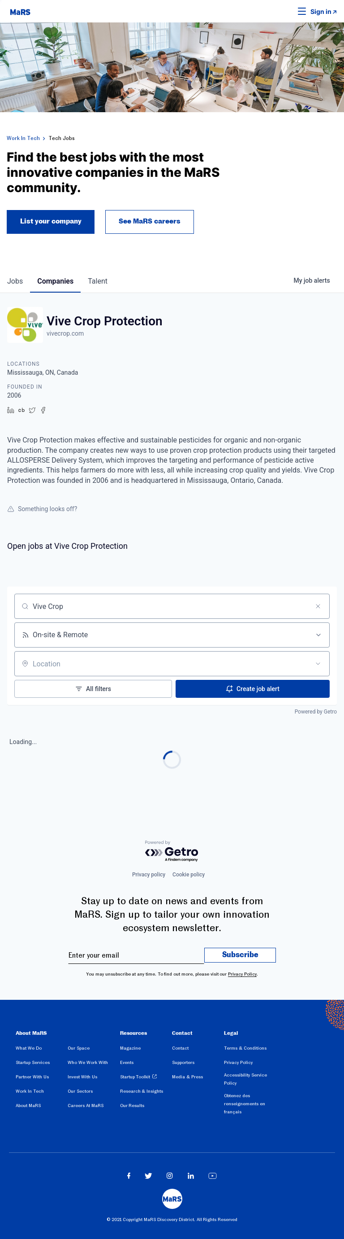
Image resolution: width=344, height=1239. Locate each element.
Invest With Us (82, 1076)
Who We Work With (88, 1062)
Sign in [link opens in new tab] (320, 12)
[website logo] (20, 11)
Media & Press (187, 1076)
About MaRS (28, 1105)
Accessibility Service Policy (245, 1079)
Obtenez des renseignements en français (244, 1103)
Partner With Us (32, 1076)
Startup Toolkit (135, 1076)
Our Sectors (80, 1091)
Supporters (183, 1062)
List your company (51, 222)
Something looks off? (42, 509)
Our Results (132, 1105)
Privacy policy (148, 874)
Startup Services (33, 1062)
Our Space (79, 1048)
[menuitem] (42, 1049)
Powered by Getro (316, 712)
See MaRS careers (150, 222)
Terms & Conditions (245, 1048)
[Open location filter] (318, 664)
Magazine (130, 1048)
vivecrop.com (65, 333)
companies (55, 281)
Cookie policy (188, 874)
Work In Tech (23, 138)
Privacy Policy (242, 974)
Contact (180, 1048)
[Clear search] (318, 607)
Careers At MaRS (85, 1105)
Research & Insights (141, 1091)
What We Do (29, 1048)
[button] (288, 11)
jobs (15, 281)
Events (126, 1062)
